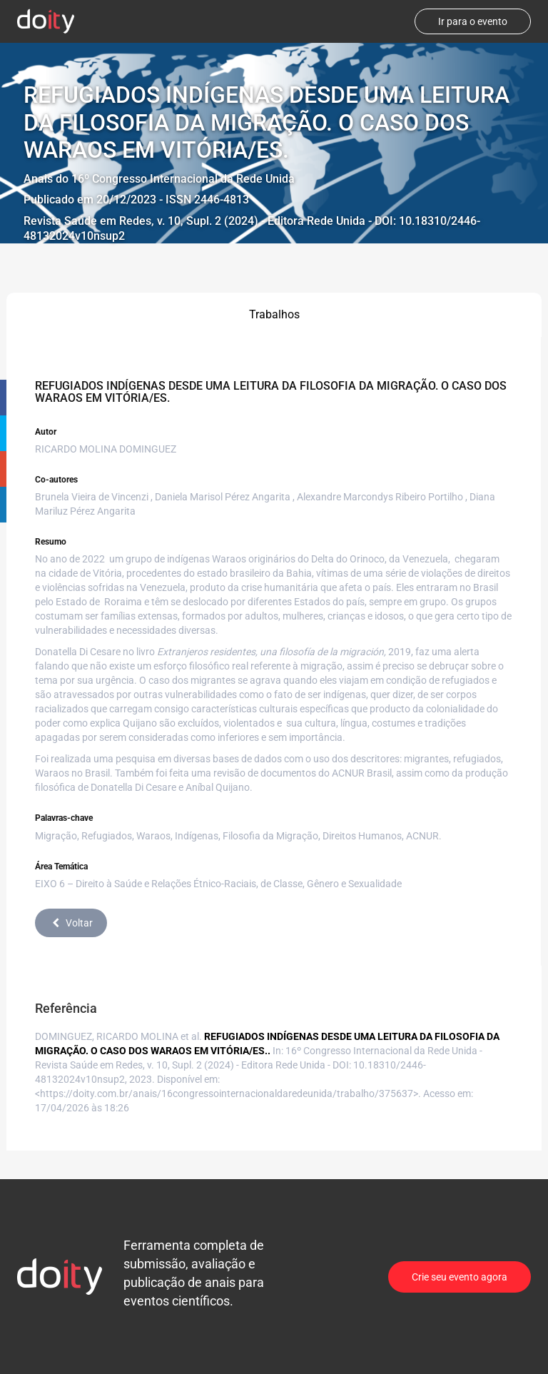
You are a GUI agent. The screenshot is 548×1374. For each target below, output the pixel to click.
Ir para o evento (472, 21)
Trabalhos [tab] (274, 314)
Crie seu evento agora (459, 1277)
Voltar (71, 923)
